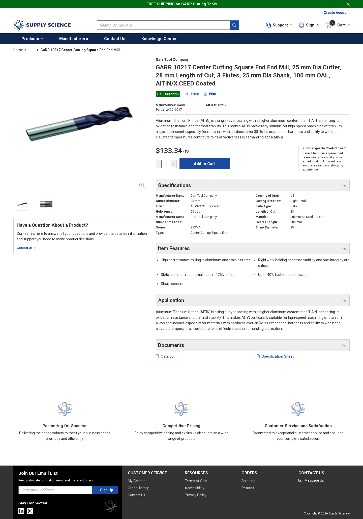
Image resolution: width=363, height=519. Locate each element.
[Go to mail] (311, 480)
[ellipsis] (32, 50)
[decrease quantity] (159, 164)
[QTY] (166, 164)
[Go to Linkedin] (21, 511)
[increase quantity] (173, 164)
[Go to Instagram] (30, 511)
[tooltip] (32, 50)
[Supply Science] (111, 507)
